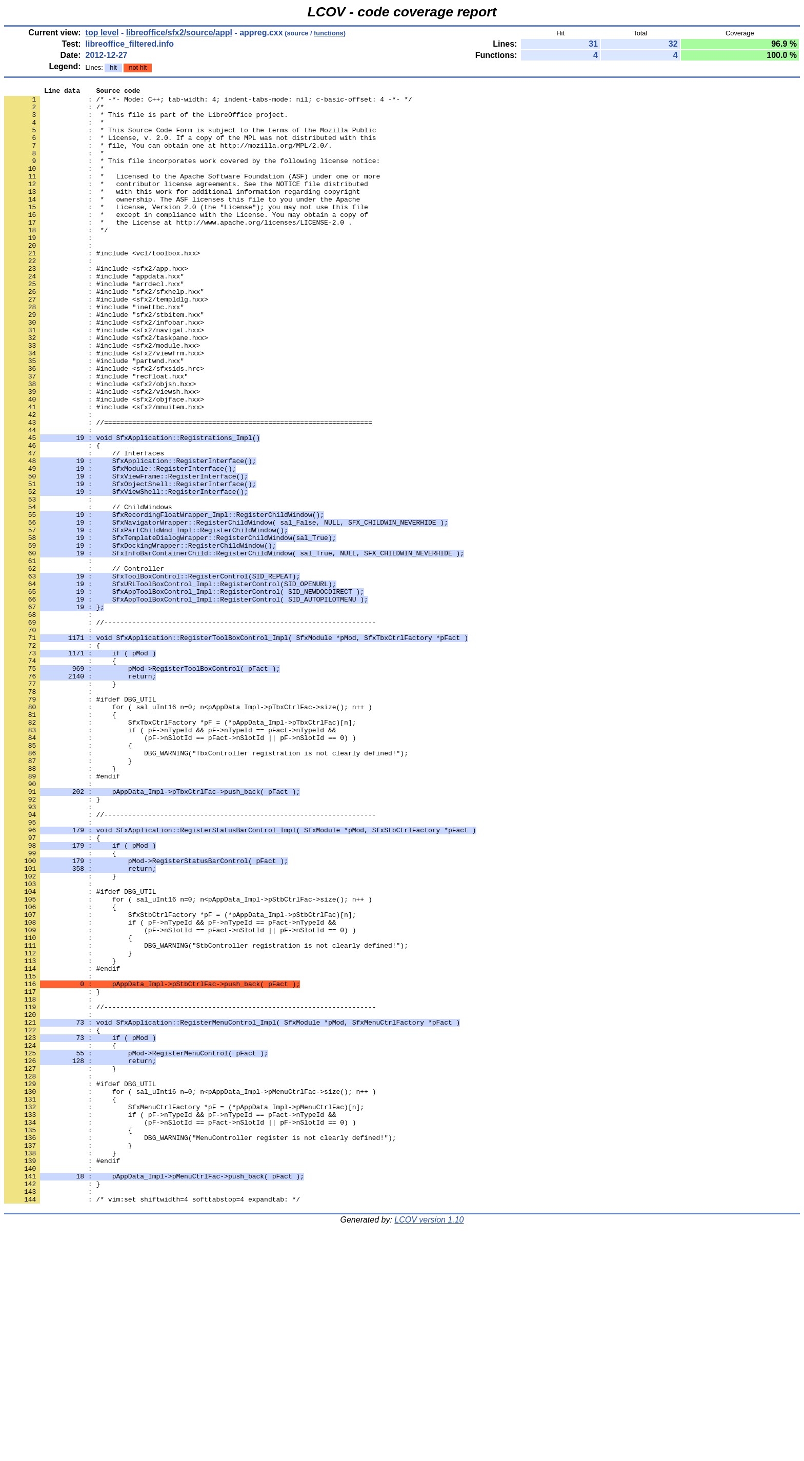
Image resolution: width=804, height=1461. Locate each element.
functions (329, 33)
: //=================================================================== (188, 489)
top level (102, 32)
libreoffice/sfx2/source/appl (179, 32)
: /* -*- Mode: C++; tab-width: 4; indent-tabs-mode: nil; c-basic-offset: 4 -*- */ (208, 102)
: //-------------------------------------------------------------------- (190, 729)
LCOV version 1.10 (429, 1442)
